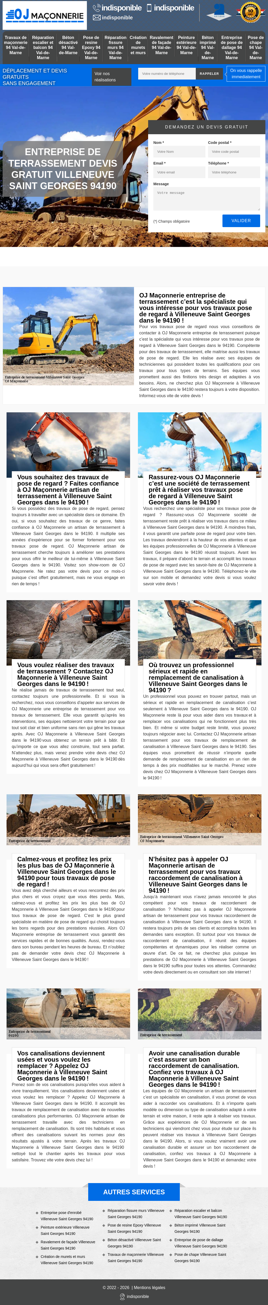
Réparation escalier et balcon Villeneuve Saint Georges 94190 (201, 1213)
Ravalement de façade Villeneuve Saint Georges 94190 (68, 1245)
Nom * (158, 142)
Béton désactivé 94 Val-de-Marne (68, 45)
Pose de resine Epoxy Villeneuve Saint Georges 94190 (134, 1228)
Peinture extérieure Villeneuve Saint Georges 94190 (65, 1230)
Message (161, 184)
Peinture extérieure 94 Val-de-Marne (186, 45)
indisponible (117, 8)
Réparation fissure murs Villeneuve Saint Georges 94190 (136, 1213)
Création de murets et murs (138, 45)
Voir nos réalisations (105, 76)
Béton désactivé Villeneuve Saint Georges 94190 (134, 1243)
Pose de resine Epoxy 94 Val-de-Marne (91, 47)
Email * (159, 163)
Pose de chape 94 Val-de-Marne (256, 47)
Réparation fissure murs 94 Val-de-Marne (116, 47)
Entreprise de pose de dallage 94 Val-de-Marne (232, 47)
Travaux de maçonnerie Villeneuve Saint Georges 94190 (136, 1257)
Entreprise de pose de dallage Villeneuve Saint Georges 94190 (201, 1243)
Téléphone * (218, 163)
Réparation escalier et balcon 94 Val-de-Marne (43, 47)
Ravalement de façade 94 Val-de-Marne (161, 45)
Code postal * (219, 142)
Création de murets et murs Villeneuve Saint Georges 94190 (67, 1260)
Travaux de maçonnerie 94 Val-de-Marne (15, 45)
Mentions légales (149, 1287)
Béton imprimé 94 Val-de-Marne (208, 47)
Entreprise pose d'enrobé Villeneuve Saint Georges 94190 (67, 1216)
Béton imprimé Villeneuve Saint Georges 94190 (200, 1228)
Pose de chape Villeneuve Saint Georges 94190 (200, 1257)
